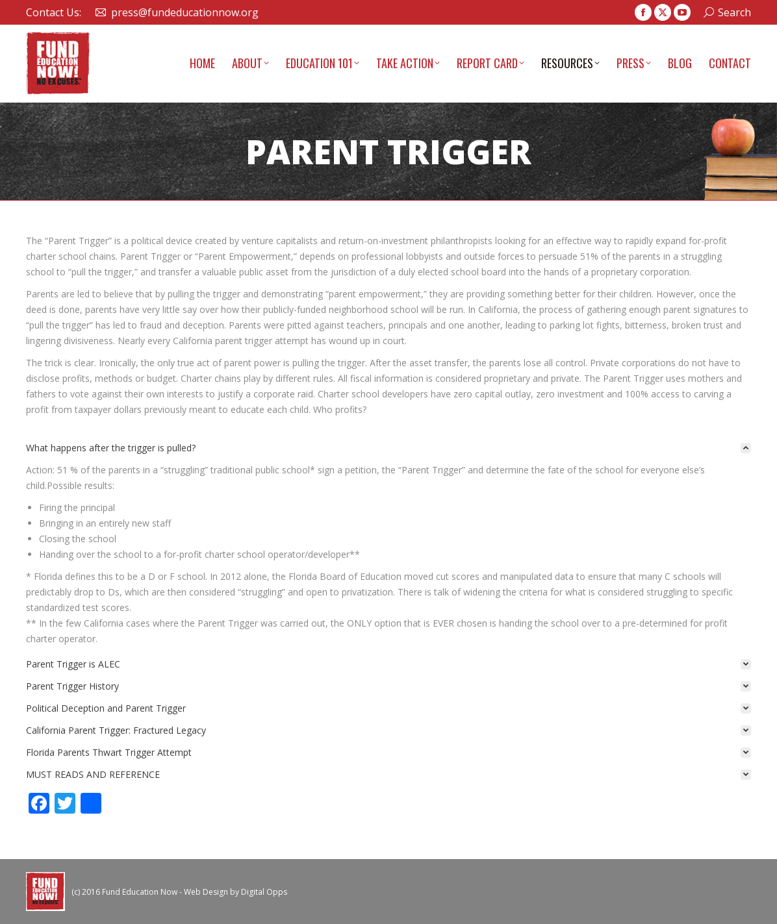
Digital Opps (264, 891)
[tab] (388, 448)
